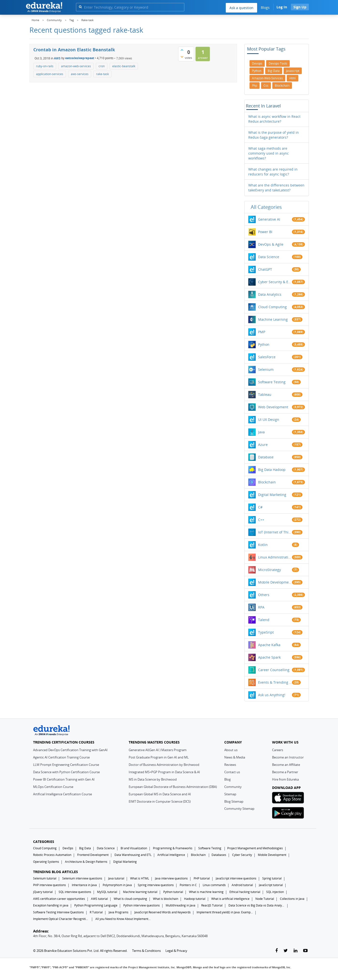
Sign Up (299, 7)
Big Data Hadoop (272, 469)
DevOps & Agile (270, 244)
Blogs (265, 7)
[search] (80, 6)
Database (266, 457)
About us (231, 750)
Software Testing (272, 382)
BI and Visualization (134, 848)
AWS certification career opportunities (59, 899)
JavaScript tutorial (271, 885)
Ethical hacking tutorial (244, 892)
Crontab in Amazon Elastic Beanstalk (74, 50)
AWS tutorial (99, 899)
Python (263, 344)
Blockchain (267, 482)
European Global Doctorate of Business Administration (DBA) (173, 787)
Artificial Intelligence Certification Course (62, 794)
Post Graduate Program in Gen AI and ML (159, 757)
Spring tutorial (272, 878)
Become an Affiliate (286, 764)
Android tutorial (242, 885)
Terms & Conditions (146, 950)
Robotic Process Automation (52, 855)
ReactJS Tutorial (212, 905)
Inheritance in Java (84, 885)
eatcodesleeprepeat (79, 58)
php (254, 85)
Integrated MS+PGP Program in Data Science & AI (164, 772)
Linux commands (214, 885)
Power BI (265, 231)
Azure (263, 444)
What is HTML (139, 878)
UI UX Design (268, 419)
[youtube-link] (305, 950)
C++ (261, 519)
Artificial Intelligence (171, 855)
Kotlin (263, 544)
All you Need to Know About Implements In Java (123, 919)
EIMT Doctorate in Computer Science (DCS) (160, 801)
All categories (266, 207)
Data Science (268, 256)
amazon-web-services (76, 66)
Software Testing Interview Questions (58, 912)
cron (102, 66)
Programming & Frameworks (172, 848)
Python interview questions (141, 905)
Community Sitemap (239, 808)
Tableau (264, 394)
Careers (277, 750)
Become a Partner (285, 772)
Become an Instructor (288, 757)
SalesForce (266, 357)
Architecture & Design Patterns (86, 862)
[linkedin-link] (295, 950)
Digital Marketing (272, 494)
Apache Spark (269, 657)
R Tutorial (96, 912)
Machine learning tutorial (140, 892)
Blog (227, 779)
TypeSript (266, 632)
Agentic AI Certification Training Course (61, 757)
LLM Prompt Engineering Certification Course (66, 764)
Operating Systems (46, 862)
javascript (292, 71)
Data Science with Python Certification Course (66, 772)
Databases (219, 855)
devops (257, 63)
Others (263, 594)
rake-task (102, 74)
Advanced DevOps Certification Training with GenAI (70, 750)
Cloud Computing (272, 307)
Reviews (230, 764)
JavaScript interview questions (236, 878)
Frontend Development (93, 855)
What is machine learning (206, 892)
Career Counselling (273, 669)
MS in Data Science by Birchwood (153, 779)
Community (233, 787)
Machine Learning (273, 319)
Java (261, 432)
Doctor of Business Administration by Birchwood (164, 764)
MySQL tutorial (107, 892)
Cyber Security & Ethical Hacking (275, 281)
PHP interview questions (49, 885)
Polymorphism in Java (117, 885)
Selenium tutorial (44, 878)
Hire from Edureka (285, 779)
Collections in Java (292, 899)
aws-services (79, 74)
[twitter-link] (286, 950)
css (265, 85)
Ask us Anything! (271, 694)
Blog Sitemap (233, 801)
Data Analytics (269, 294)
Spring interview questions (156, 885)
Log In (281, 7)
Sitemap (230, 794)
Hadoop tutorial (194, 899)
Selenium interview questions (82, 878)
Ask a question (241, 7)
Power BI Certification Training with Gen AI (64, 779)
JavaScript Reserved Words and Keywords (162, 912)
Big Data (85, 848)
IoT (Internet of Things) (275, 532)
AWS (57, 58)
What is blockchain (165, 899)
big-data (274, 71)
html (292, 78)
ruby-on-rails (44, 66)
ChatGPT (265, 269)
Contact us (232, 772)
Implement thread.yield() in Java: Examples (225, 912)
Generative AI (269, 219)
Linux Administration (275, 557)
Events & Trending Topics (275, 682)
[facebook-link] (276, 950)
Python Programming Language (95, 905)
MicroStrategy (269, 569)
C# (260, 507)
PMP (261, 332)
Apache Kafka (269, 644)
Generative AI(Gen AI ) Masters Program (158, 750)
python (256, 71)
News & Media (234, 757)
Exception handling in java (50, 905)
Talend (263, 619)
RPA (261, 607)
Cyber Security (242, 855)
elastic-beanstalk (123, 66)
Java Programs (118, 912)
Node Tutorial (264, 899)
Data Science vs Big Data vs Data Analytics (256, 905)
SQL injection (275, 892)
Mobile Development (275, 582)
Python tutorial (173, 892)
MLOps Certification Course (53, 787)
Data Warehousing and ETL (132, 855)
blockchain (282, 85)
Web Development (273, 407)
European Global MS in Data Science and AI (160, 794)
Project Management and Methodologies (255, 848)
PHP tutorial (202, 878)
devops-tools (278, 63)
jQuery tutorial (43, 892)
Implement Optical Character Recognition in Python (61, 919)
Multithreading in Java (180, 905)
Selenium (266, 369)
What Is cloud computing (130, 899)
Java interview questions (171, 878)
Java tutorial (116, 878)
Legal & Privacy (176, 950)
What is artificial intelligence (230, 899)
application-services (49, 74)
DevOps (68, 848)
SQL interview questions (75, 892)
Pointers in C (188, 885)
